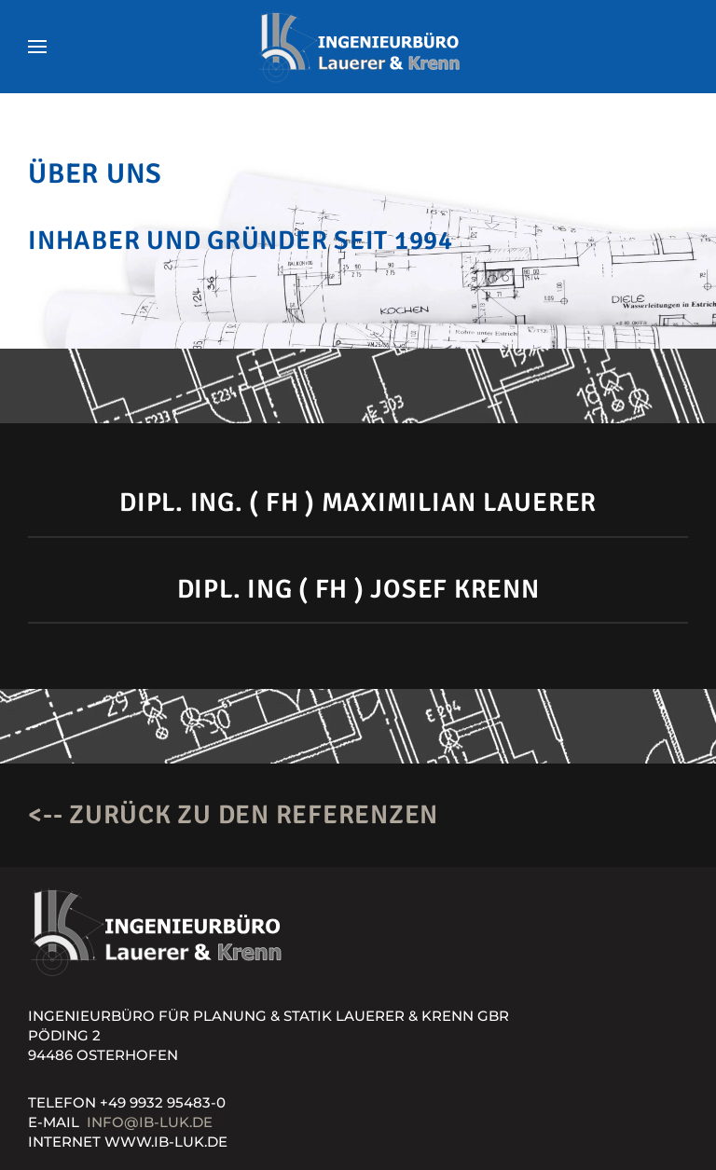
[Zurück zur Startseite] (358, 46)
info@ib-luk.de (150, 1122)
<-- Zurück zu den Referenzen (233, 815)
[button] (37, 46)
